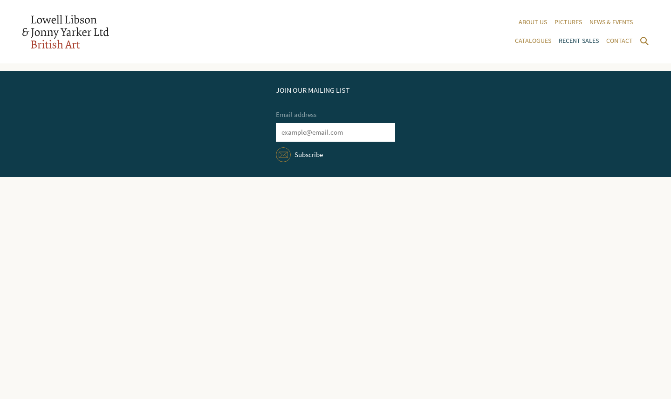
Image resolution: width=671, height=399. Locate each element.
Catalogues (533, 40)
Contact (619, 40)
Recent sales (579, 40)
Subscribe (308, 154)
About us (533, 22)
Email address (296, 114)
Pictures (568, 22)
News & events (611, 22)
